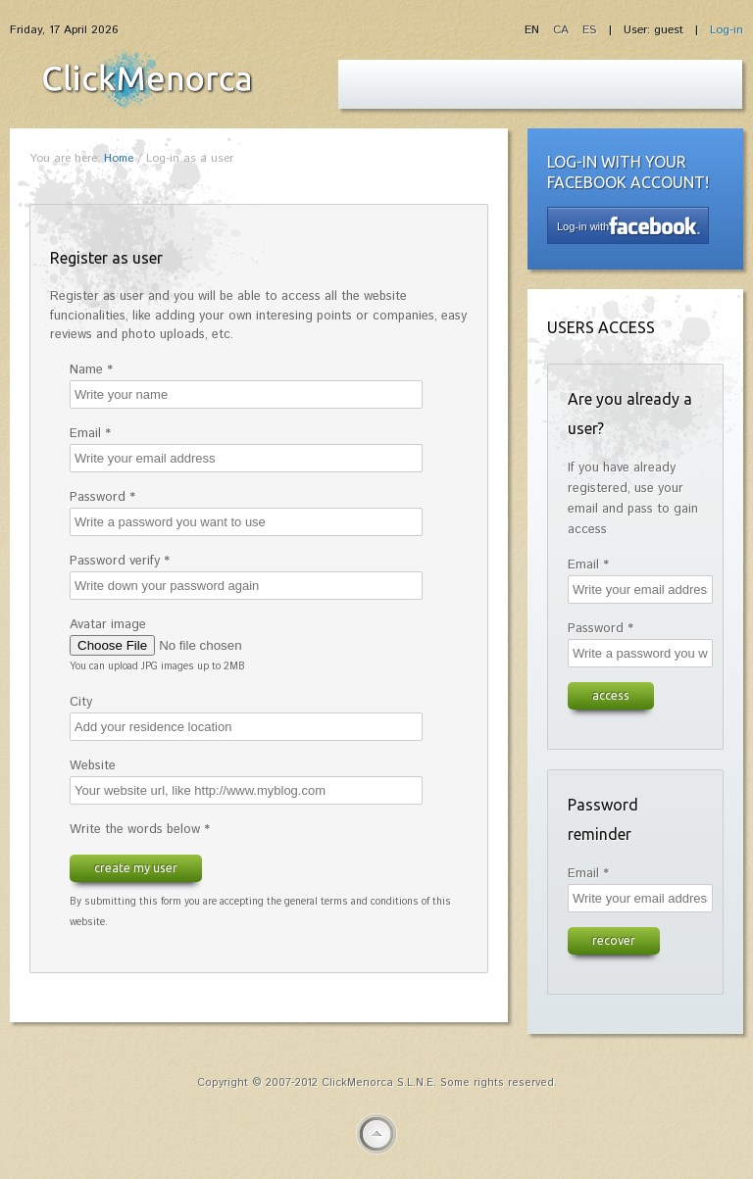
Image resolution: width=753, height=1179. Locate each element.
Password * (102, 497)
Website (93, 766)
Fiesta (147, 79)
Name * (91, 370)
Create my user (135, 867)
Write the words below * (140, 829)
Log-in (726, 30)
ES (589, 30)
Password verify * (120, 561)
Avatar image (108, 624)
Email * (90, 433)
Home (118, 158)
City (81, 702)
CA (563, 30)
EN (534, 30)
